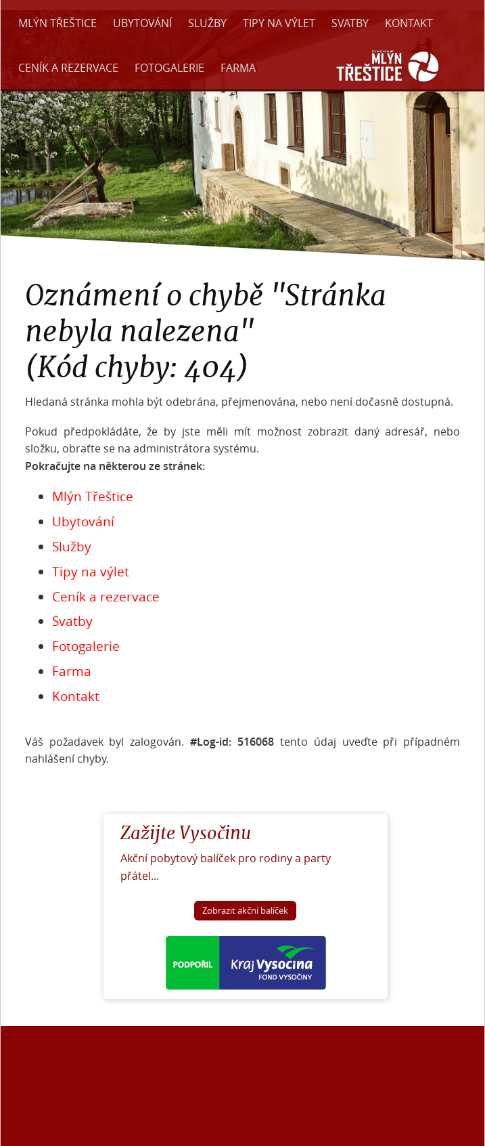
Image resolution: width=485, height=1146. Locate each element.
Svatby (350, 23)
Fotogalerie (169, 67)
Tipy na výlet (279, 23)
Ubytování (142, 23)
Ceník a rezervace (68, 67)
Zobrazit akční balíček (245, 910)
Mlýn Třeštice (57, 23)
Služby (207, 23)
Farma (238, 67)
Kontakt (409, 23)
